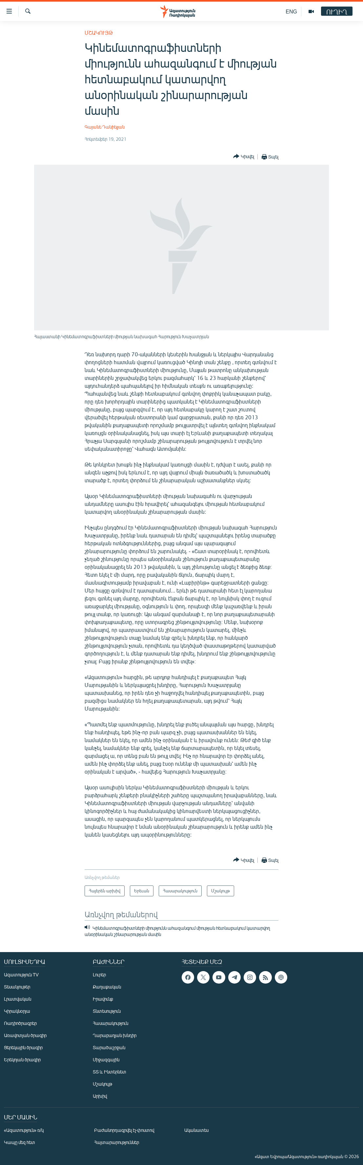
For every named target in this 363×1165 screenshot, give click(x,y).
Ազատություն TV (21, 974)
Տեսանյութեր (17, 986)
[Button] (243, 156)
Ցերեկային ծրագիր (23, 1047)
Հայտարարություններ (116, 1142)
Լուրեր (99, 974)
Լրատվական (17, 999)
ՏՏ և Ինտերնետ (109, 1071)
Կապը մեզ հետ (19, 1142)
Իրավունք (103, 999)
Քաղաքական (107, 986)
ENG (291, 11)
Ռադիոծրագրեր (20, 1023)
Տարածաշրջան (109, 1047)
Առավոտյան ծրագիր (25, 1035)
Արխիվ (100, 1096)
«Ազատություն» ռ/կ (24, 1130)
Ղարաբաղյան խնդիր (114, 1035)
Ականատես (196, 1130)
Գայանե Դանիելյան (105, 127)
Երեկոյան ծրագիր (22, 1059)
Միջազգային (106, 1059)
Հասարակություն (110, 1023)
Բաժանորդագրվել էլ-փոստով (124, 1130)
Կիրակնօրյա (17, 1011)
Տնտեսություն (107, 1011)
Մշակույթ (99, 33)
